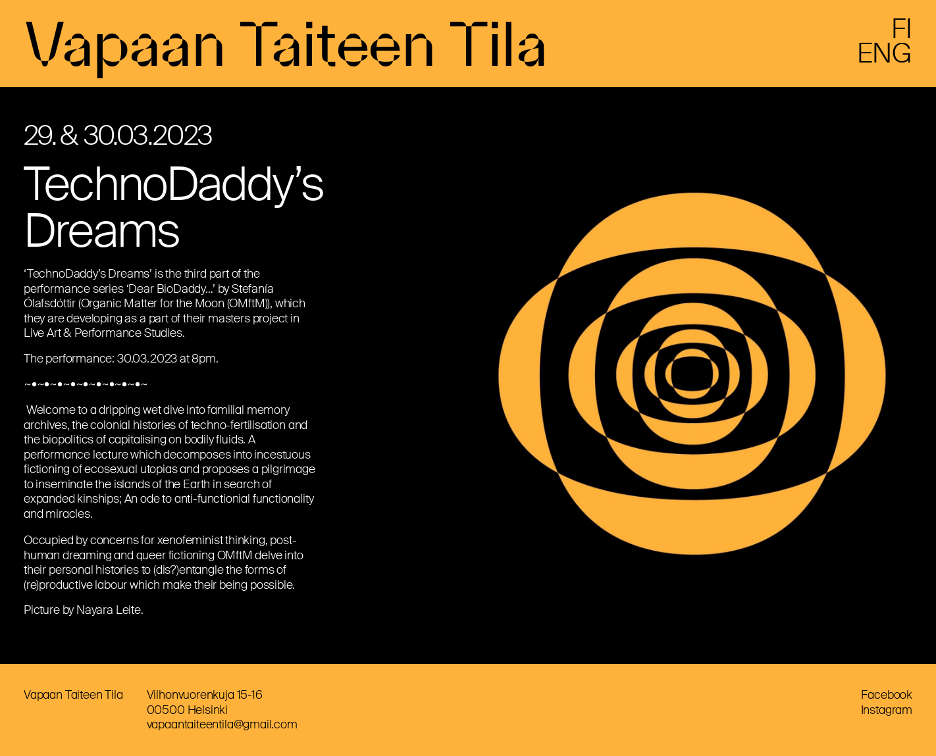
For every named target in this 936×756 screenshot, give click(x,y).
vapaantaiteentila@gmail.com (222, 724)
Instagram (886, 710)
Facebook (886, 695)
